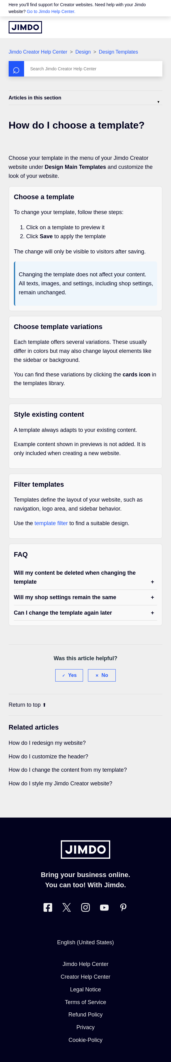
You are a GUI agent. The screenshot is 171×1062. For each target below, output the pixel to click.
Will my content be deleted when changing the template (75, 577)
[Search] (86, 69)
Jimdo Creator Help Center (38, 52)
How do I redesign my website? (47, 743)
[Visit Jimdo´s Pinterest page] (123, 909)
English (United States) (85, 942)
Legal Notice (85, 989)
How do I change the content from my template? (68, 770)
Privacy (85, 1027)
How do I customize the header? (48, 756)
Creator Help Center (85, 977)
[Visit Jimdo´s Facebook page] (48, 909)
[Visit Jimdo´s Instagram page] (85, 909)
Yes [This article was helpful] (72, 675)
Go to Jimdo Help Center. (51, 11)
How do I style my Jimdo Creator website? (60, 783)
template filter (51, 523)
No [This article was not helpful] (105, 675)
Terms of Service (85, 1002)
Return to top (27, 705)
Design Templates (118, 52)
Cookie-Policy (85, 1040)
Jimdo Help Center (85, 964)
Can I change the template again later (63, 613)
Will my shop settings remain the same (65, 597)
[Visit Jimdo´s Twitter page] (66, 909)
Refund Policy (85, 1015)
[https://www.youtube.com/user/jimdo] (104, 909)
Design (83, 52)
